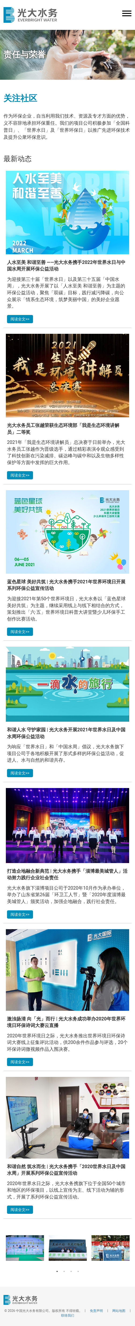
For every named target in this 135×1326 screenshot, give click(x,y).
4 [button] (78, 1271)
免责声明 (96, 1311)
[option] (25, 1248)
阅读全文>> (20, 319)
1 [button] (57, 1271)
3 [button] (71, 1271)
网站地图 (118, 1311)
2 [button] (64, 1271)
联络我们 (67, 1315)
